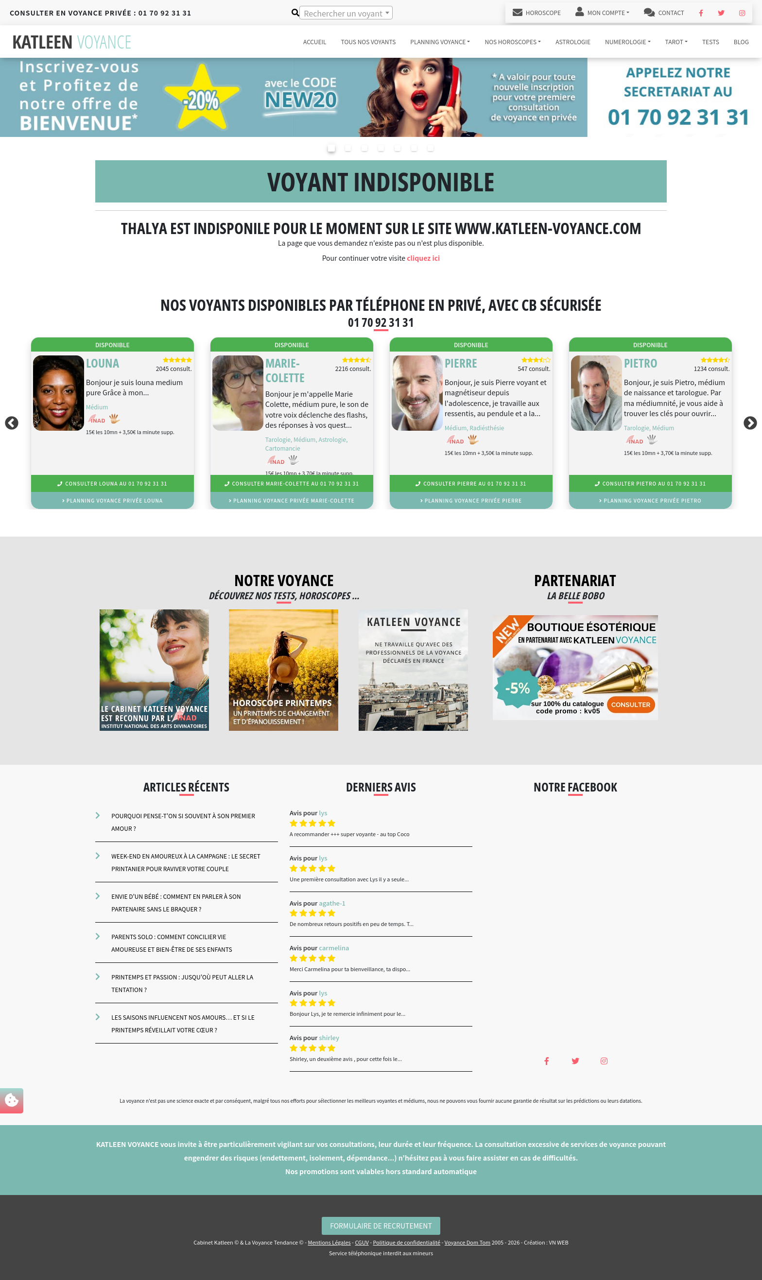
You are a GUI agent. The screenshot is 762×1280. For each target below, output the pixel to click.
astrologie (572, 41)
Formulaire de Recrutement (381, 1225)
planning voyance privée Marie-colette (292, 500)
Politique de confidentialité (407, 1242)
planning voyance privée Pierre (471, 500)
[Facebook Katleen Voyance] (701, 12)
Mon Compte (600, 12)
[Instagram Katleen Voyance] (742, 12)
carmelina (334, 947)
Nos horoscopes (511, 41)
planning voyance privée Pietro (650, 500)
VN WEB (559, 1242)
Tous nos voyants (368, 41)
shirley (329, 1037)
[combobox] (346, 12)
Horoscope (537, 12)
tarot (674, 41)
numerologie (625, 41)
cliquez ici (423, 258)
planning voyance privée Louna (112, 500)
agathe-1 (332, 903)
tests (710, 41)
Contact (664, 12)
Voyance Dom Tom (467, 1242)
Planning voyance (438, 41)
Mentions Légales (329, 1242)
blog (741, 41)
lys (323, 812)
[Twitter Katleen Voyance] (721, 12)
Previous (10, 423)
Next (752, 423)
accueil (315, 41)
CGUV (361, 1242)
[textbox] (346, 13)
